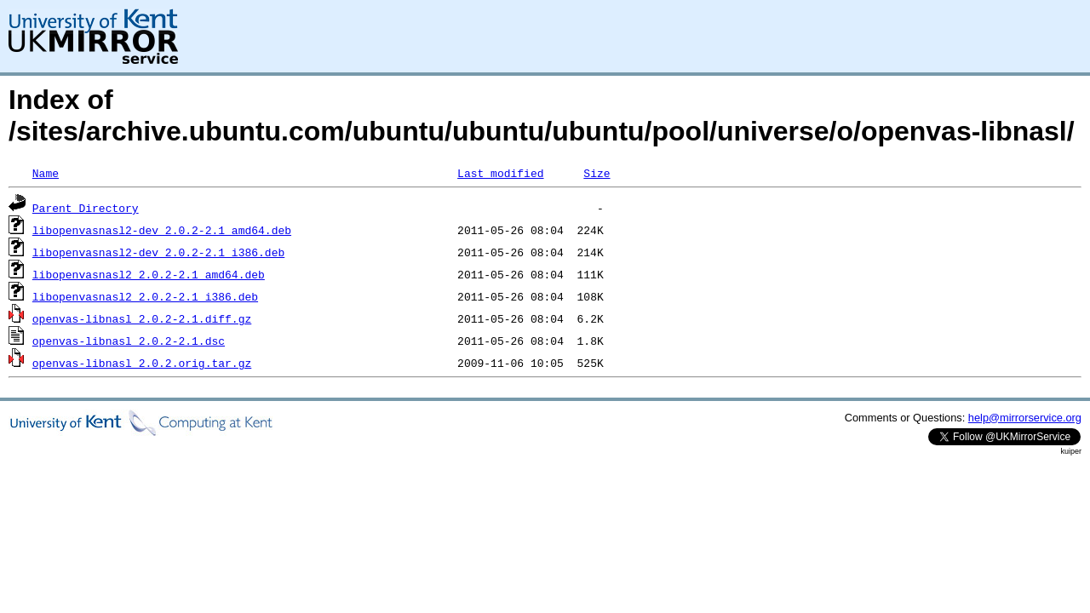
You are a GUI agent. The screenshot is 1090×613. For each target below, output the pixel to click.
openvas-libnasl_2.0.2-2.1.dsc (128, 340)
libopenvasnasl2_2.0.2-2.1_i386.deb (145, 296)
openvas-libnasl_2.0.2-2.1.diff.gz (141, 318)
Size (596, 172)
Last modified (500, 172)
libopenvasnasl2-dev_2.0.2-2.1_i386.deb (158, 252)
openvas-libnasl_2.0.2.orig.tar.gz (141, 362)
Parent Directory (85, 207)
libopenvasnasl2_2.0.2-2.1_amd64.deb (148, 274)
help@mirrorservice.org (1024, 417)
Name (45, 172)
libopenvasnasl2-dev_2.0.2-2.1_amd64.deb (161, 230)
